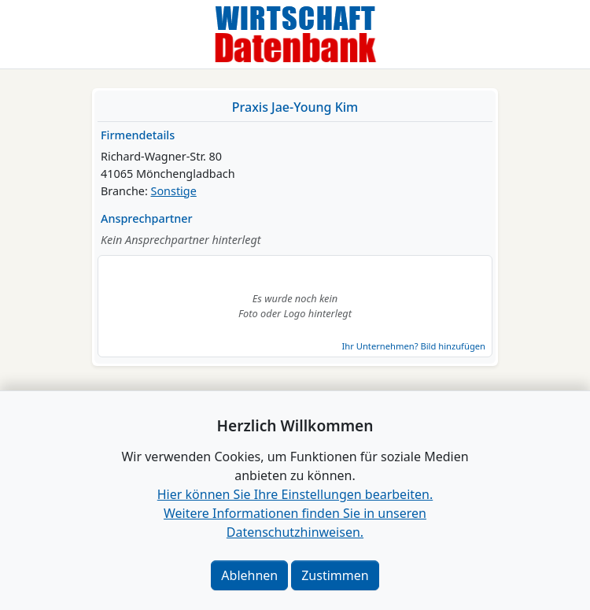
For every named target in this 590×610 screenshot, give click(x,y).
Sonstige (174, 190)
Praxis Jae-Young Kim (295, 107)
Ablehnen (249, 575)
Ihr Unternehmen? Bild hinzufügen (413, 346)
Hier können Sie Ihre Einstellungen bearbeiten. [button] (295, 494)
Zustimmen (334, 575)
